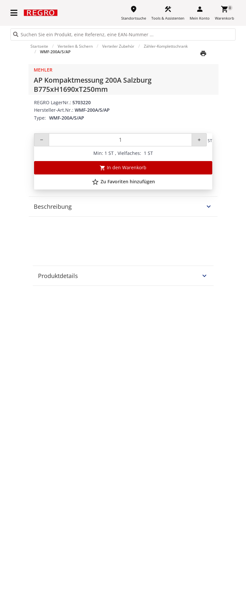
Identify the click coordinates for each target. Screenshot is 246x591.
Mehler (43, 70)
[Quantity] (120, 139)
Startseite (39, 46)
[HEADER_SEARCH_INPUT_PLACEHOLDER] (123, 34)
